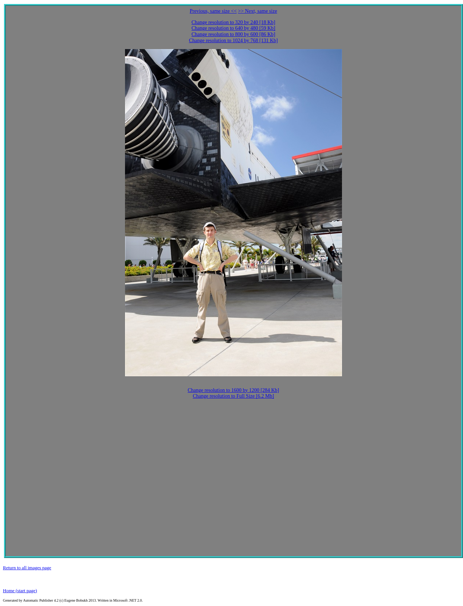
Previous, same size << (213, 11)
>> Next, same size (257, 11)
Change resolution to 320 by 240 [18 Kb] (233, 22)
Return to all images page (27, 567)
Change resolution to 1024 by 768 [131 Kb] (233, 40)
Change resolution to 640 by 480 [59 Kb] (233, 28)
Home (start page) (20, 590)
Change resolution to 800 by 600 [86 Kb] (233, 34)
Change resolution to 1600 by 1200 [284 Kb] (233, 390)
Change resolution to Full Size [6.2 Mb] (233, 396)
